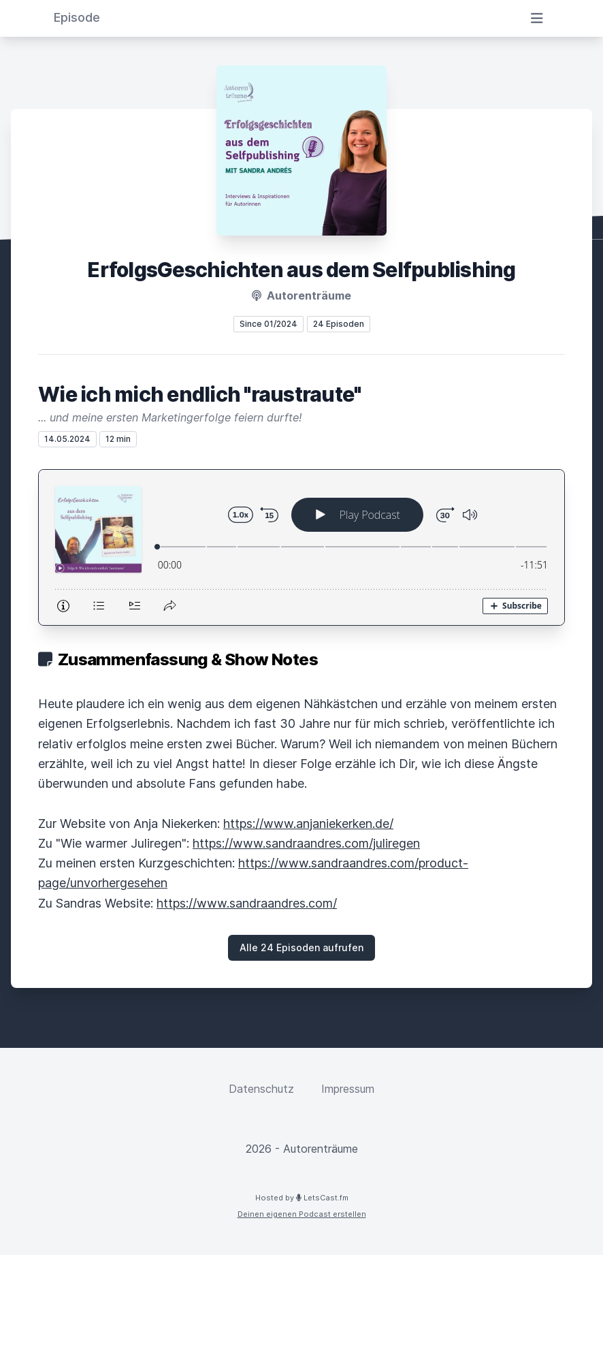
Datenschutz (261, 1089)
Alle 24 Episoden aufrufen (301, 947)
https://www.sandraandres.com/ (247, 903)
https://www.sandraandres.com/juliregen (306, 843)
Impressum (347, 1089)
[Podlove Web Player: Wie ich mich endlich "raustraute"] (301, 547)
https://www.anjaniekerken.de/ (308, 823)
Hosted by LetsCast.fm (301, 1197)
